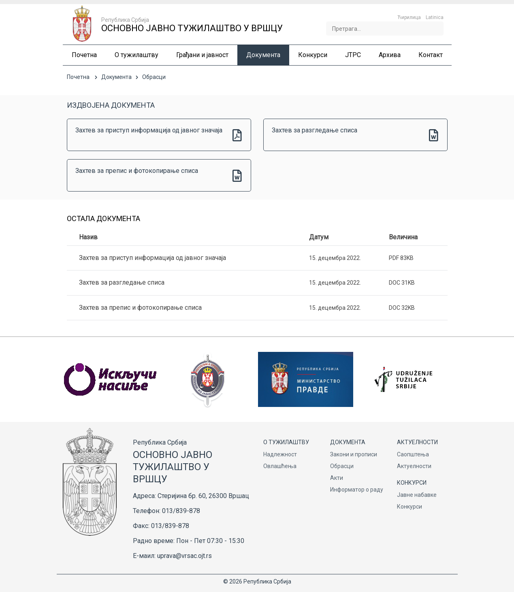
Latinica (435, 17)
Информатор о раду (356, 489)
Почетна (78, 77)
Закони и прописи (353, 454)
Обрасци (342, 466)
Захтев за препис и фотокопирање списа (136, 171)
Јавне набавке (417, 495)
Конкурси (409, 506)
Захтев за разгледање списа (314, 130)
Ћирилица (409, 17)
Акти (336, 478)
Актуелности (414, 466)
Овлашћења (279, 466)
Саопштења (413, 454)
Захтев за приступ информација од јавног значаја (148, 130)
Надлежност (280, 454)
